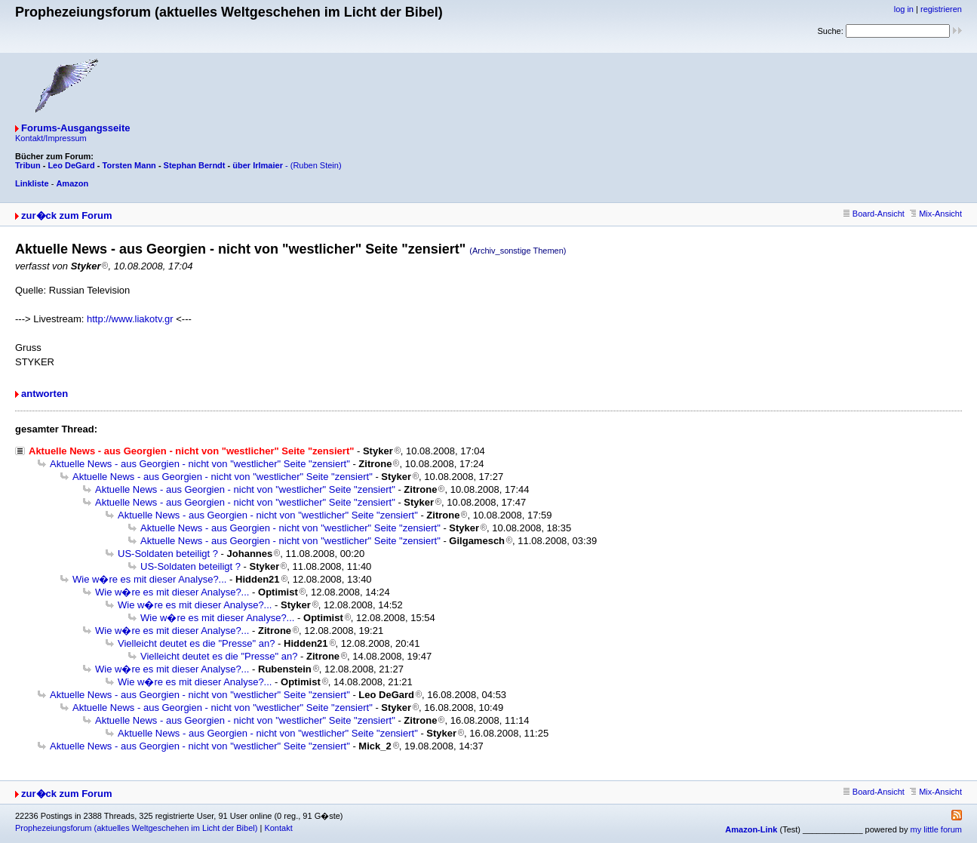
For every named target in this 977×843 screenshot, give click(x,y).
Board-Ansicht (874, 213)
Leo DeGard (71, 165)
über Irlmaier (257, 165)
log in (904, 9)
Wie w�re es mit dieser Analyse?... (149, 579)
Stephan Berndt (195, 165)
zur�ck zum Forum (66, 215)
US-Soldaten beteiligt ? (168, 553)
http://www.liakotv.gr (130, 319)
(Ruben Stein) (316, 165)
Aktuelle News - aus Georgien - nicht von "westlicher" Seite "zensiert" (200, 463)
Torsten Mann (129, 165)
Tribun (28, 165)
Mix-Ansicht (936, 213)
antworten (44, 393)
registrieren (941, 9)
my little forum (936, 829)
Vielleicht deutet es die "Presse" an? (196, 643)
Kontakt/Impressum (51, 138)
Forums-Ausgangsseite (75, 128)
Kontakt (278, 827)
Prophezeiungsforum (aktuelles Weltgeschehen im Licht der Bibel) (136, 827)
